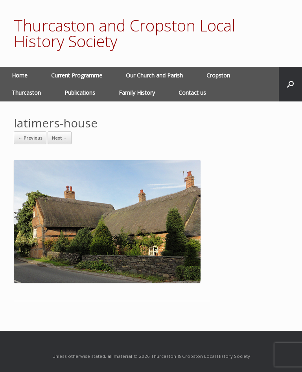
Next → (59, 138)
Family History (137, 92)
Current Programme (76, 75)
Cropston (218, 75)
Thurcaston (26, 92)
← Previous (30, 138)
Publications (79, 92)
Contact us (192, 92)
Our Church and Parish (154, 75)
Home (20, 75)
